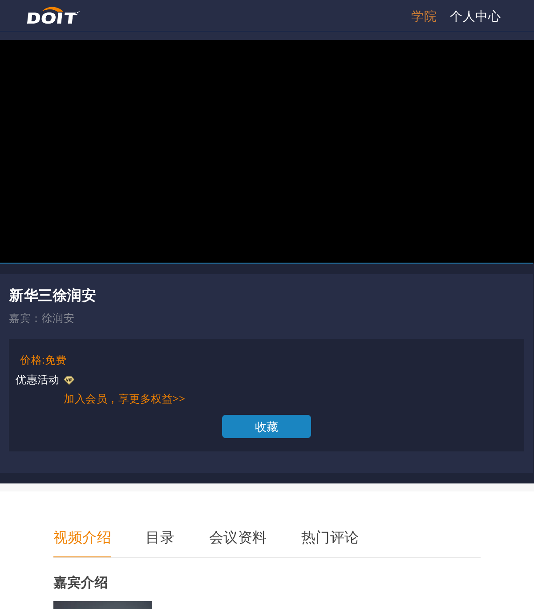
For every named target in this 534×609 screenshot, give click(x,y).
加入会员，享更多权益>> (124, 398)
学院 (424, 15)
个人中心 (475, 15)
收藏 (267, 426)
